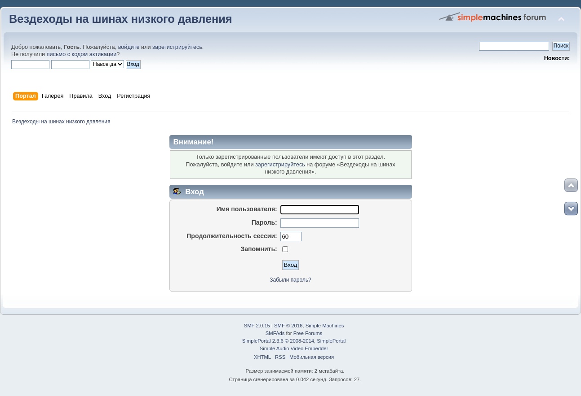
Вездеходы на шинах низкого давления (120, 19)
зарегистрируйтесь (177, 47)
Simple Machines (325, 325)
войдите (129, 47)
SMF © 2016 (288, 325)
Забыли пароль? (290, 280)
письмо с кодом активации (82, 54)
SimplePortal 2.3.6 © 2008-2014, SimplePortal (294, 341)
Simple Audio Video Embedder (294, 348)
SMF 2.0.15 (257, 325)
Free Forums (307, 333)
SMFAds (275, 333)
